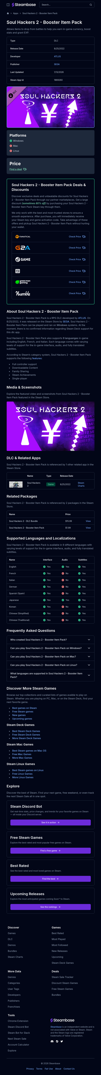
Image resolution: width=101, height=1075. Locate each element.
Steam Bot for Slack (19, 1032)
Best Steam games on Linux (28, 770)
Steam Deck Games (63, 962)
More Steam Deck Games (26, 738)
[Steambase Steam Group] (57, 1041)
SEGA (57, 64)
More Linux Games (23, 777)
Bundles (12, 950)
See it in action (50, 822)
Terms (39, 1068)
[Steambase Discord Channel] (52, 1041)
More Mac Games (22, 757)
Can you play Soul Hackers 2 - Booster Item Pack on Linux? (50, 665)
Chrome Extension (18, 1020)
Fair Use (49, 1068)
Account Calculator (18, 1044)
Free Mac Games (21, 754)
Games (12, 933)
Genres (12, 977)
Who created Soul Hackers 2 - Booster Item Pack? (50, 639)
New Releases (60, 950)
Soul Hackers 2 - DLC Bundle (23, 521)
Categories (14, 983)
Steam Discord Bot (18, 1026)
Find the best (50, 878)
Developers (14, 994)
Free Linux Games (22, 773)
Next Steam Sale (17, 1038)
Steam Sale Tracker (63, 977)
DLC (10, 939)
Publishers (14, 1000)
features (37, 358)
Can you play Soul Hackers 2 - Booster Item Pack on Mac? (50, 656)
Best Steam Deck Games (26, 731)
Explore (12, 1050)
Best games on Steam (24, 707)
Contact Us (69, 1068)
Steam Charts (81, 484)
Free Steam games (22, 711)
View (88, 521)
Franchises (14, 1006)
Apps (15, 13)
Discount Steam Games (65, 983)
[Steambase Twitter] (62, 1041)
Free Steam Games (62, 988)
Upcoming (57, 956)
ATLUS (57, 56)
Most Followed (60, 945)
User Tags (13, 988)
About (58, 1068)
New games (19, 715)
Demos (12, 945)
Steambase (56, 1027)
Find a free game (50, 850)
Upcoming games (22, 718)
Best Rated (58, 933)
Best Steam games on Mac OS (29, 750)
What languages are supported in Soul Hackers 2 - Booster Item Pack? (50, 675)
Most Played (59, 939)
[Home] (8, 13)
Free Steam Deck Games (26, 734)
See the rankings (50, 907)
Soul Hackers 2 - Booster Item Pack (39, 13)
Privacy (30, 1068)
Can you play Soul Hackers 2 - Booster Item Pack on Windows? (50, 648)
